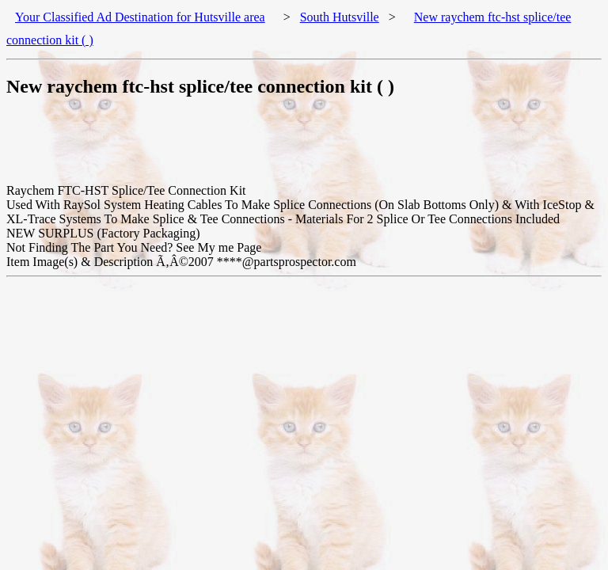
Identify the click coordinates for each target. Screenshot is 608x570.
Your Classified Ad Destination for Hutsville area (140, 17)
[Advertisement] (294, 148)
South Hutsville (339, 17)
